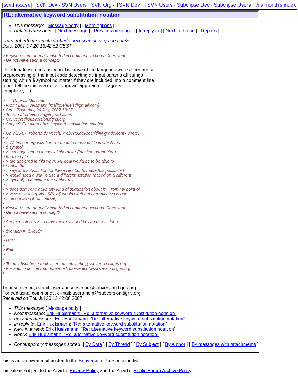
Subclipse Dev (193, 5)
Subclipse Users (232, 5)
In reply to (149, 30)
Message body (63, 25)
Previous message (113, 30)
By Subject (147, 344)
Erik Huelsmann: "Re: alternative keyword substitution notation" (111, 313)
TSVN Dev (128, 5)
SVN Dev (46, 5)
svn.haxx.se (17, 5)
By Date (93, 344)
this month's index (275, 5)
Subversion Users (97, 360)
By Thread (119, 344)
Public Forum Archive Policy (162, 370)
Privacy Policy (84, 370)
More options (98, 25)
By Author (175, 344)
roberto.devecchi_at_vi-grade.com (91, 40)
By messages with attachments (224, 344)
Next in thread (180, 30)
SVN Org (101, 5)
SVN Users (74, 5)
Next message (72, 30)
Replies (209, 30)
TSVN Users (158, 5)
